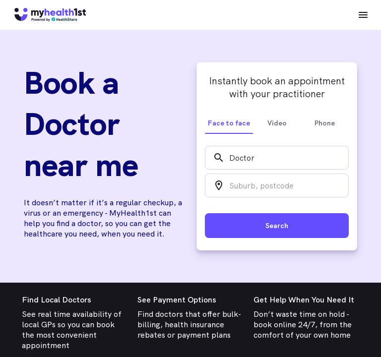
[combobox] (277, 158)
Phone (325, 123)
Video (277, 123)
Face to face (229, 123)
